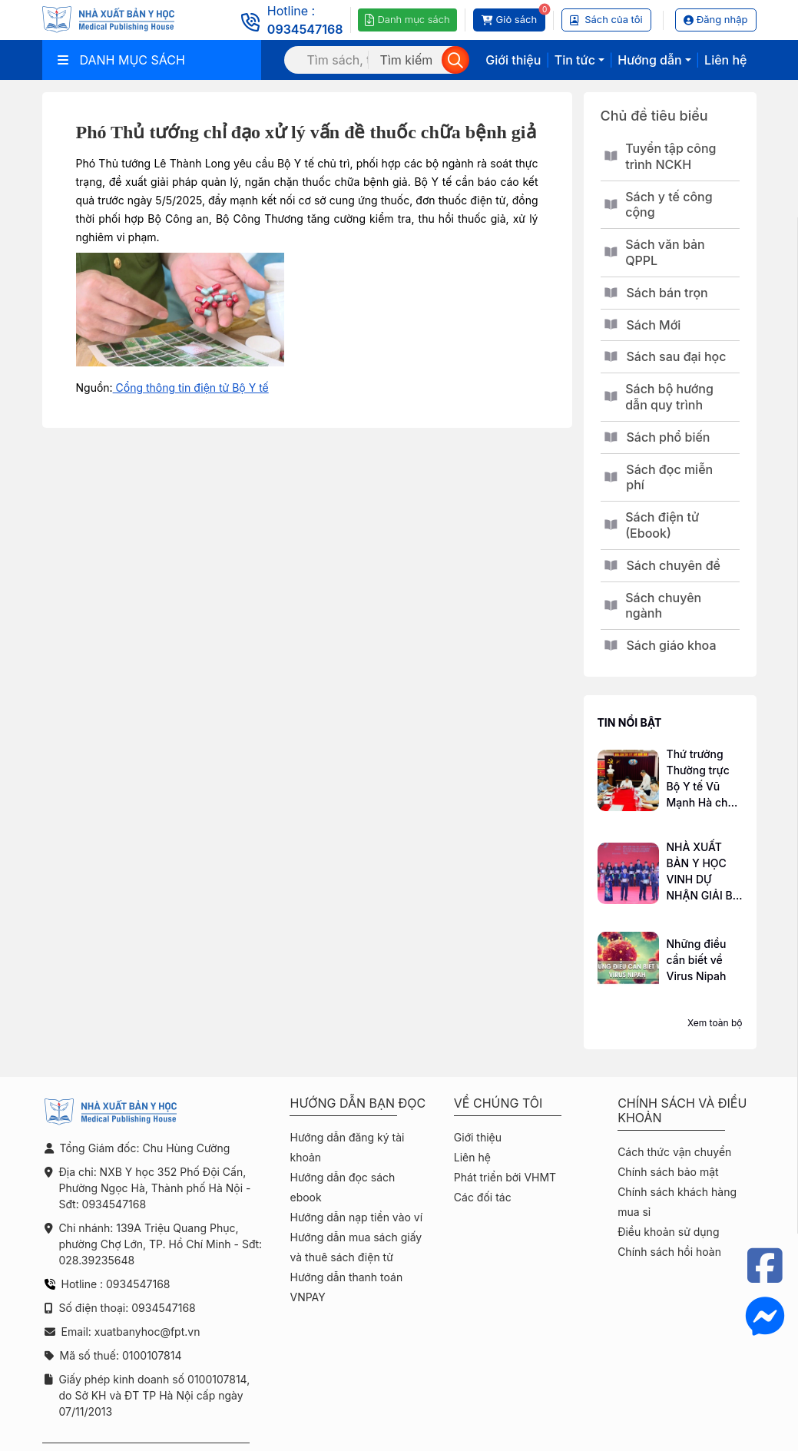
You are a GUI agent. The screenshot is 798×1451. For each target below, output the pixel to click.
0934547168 (305, 29)
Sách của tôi (606, 19)
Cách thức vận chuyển (674, 1151)
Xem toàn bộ (715, 1023)
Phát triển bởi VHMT (505, 1177)
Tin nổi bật (630, 722)
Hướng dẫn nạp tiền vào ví (356, 1217)
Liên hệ (725, 60)
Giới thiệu (513, 60)
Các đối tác (483, 1197)
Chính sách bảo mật (668, 1171)
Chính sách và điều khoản (682, 1110)
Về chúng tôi (498, 1103)
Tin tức (575, 60)
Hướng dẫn (649, 60)
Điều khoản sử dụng (668, 1231)
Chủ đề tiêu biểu (654, 116)
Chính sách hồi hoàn (669, 1251)
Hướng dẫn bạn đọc (357, 1103)
